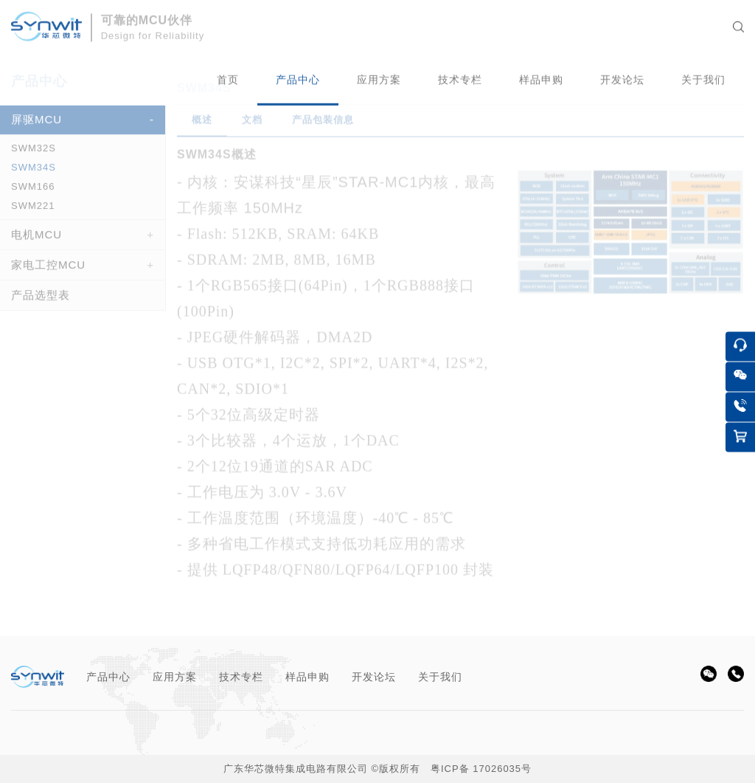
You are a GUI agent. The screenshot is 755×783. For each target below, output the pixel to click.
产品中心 (108, 677)
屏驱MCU (36, 123)
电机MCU (36, 238)
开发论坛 (374, 677)
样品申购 (307, 677)
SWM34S (33, 171)
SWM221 (33, 209)
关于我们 (440, 677)
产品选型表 (40, 299)
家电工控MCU (48, 269)
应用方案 (175, 677)
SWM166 (33, 190)
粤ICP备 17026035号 (481, 768)
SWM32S (33, 152)
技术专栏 (241, 677)
